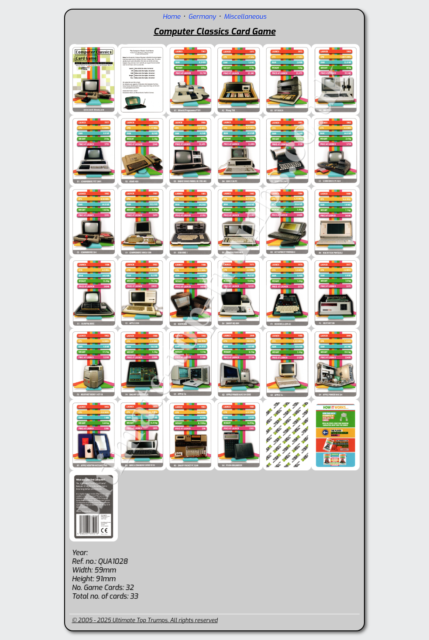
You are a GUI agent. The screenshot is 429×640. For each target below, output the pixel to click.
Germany (202, 16)
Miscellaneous (245, 16)
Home (172, 16)
